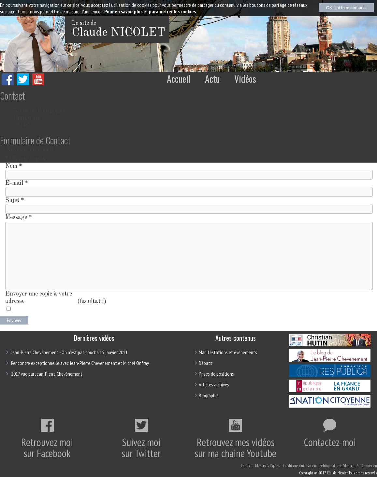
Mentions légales (267, 466)
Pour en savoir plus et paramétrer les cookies (150, 11)
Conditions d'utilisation (299, 466)
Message (18, 217)
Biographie (209, 395)
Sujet (14, 200)
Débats (205, 363)
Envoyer (14, 320)
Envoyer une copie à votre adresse (38, 297)
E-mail (16, 183)
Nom (13, 166)
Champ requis (25, 159)
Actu (212, 78)
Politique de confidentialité (338, 466)
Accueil (179, 78)
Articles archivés (214, 384)
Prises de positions (216, 373)
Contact (246, 466)
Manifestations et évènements (228, 352)
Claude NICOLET (118, 33)
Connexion (369, 466)
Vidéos (245, 78)
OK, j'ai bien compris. (346, 7)
